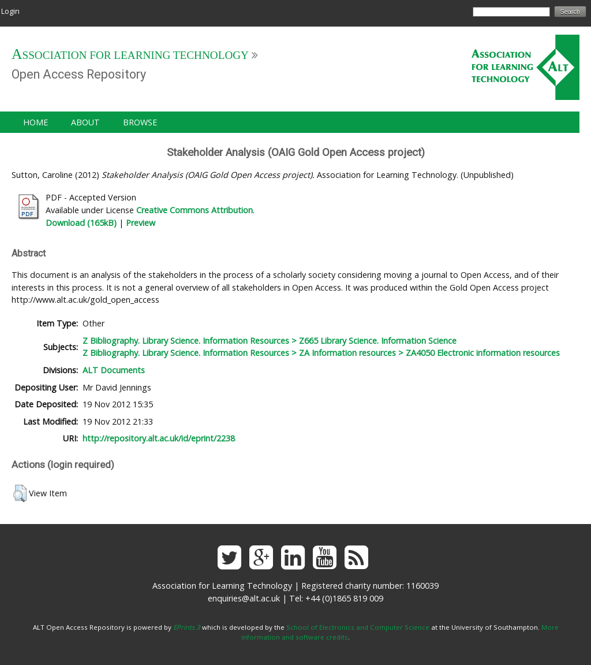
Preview (140, 222)
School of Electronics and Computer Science (357, 627)
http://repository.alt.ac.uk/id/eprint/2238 (159, 438)
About (85, 122)
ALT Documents (114, 370)
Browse (140, 122)
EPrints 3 (186, 627)
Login (10, 11)
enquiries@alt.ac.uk (244, 598)
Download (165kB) (81, 222)
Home (35, 122)
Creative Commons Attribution (194, 210)
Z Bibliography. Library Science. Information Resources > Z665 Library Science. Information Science (270, 340)
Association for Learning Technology (130, 55)
